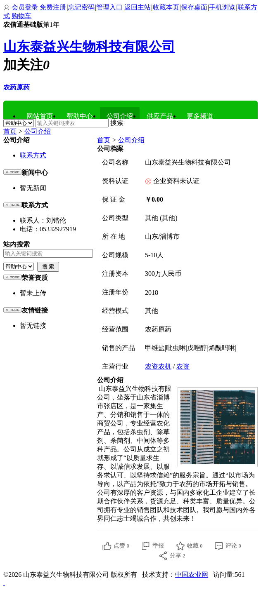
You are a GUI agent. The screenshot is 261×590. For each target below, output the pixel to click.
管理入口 (109, 7)
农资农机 (158, 366)
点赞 (121, 546)
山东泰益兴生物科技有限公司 (89, 46)
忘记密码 (81, 7)
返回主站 (137, 7)
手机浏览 (222, 7)
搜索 (116, 122)
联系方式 (33, 155)
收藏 (195, 546)
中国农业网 (191, 574)
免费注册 (53, 7)
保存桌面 (194, 7)
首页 (10, 131)
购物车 (21, 15)
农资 (183, 366)
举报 (158, 546)
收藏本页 (166, 7)
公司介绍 (37, 131)
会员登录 (25, 7)
